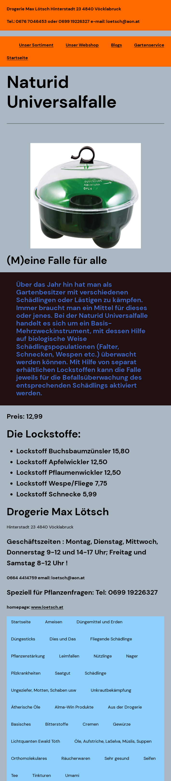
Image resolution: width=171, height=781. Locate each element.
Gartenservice (149, 45)
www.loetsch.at (47, 607)
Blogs (116, 45)
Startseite (17, 58)
